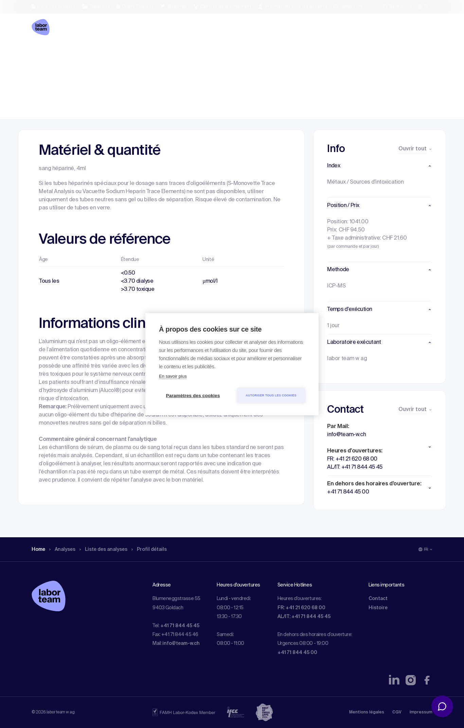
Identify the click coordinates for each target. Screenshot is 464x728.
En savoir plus (173, 375)
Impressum (421, 712)
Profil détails (161, 52)
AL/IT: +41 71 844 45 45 (304, 616)
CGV (396, 712)
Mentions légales (366, 712)
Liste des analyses (111, 52)
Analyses (65, 52)
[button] (379, 166)
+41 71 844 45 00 (297, 652)
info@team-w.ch (181, 643)
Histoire (378, 607)
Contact (378, 598)
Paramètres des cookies (193, 395)
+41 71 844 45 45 (179, 625)
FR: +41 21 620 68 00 (301, 607)
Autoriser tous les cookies (271, 395)
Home (39, 52)
